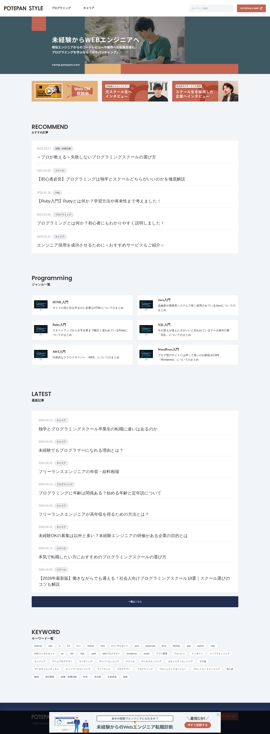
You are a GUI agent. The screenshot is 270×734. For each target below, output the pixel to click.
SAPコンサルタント (44, 653)
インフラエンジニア (220, 653)
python (200, 646)
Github (90, 646)
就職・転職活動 (63, 148)
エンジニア (39, 661)
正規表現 (111, 677)
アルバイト (179, 653)
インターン (197, 653)
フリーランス (103, 669)
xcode (147, 653)
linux (164, 646)
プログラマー (123, 669)
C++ (78, 646)
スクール (59, 170)
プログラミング (61, 8)
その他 (202, 661)
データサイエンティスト (46, 669)
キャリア (88, 8)
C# (68, 646)
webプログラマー (111, 653)
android (38, 646)
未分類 (97, 677)
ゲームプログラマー (62, 661)
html (103, 646)
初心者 (229, 669)
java (137, 646)
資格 (125, 677)
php (189, 646)
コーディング (85, 661)
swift (93, 653)
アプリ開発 (161, 653)
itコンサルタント (119, 646)
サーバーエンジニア (109, 661)
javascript (150, 646)
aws (50, 646)
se (62, 653)
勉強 (36, 677)
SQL (82, 653)
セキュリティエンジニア (180, 661)
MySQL (176, 646)
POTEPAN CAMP (251, 8)
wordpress (132, 653)
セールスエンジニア (151, 661)
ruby (57, 192)
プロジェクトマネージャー (172, 669)
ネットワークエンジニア (78, 669)
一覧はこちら (135, 601)
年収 (85, 677)
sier (72, 653)
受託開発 (49, 677)
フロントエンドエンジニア (206, 669)
